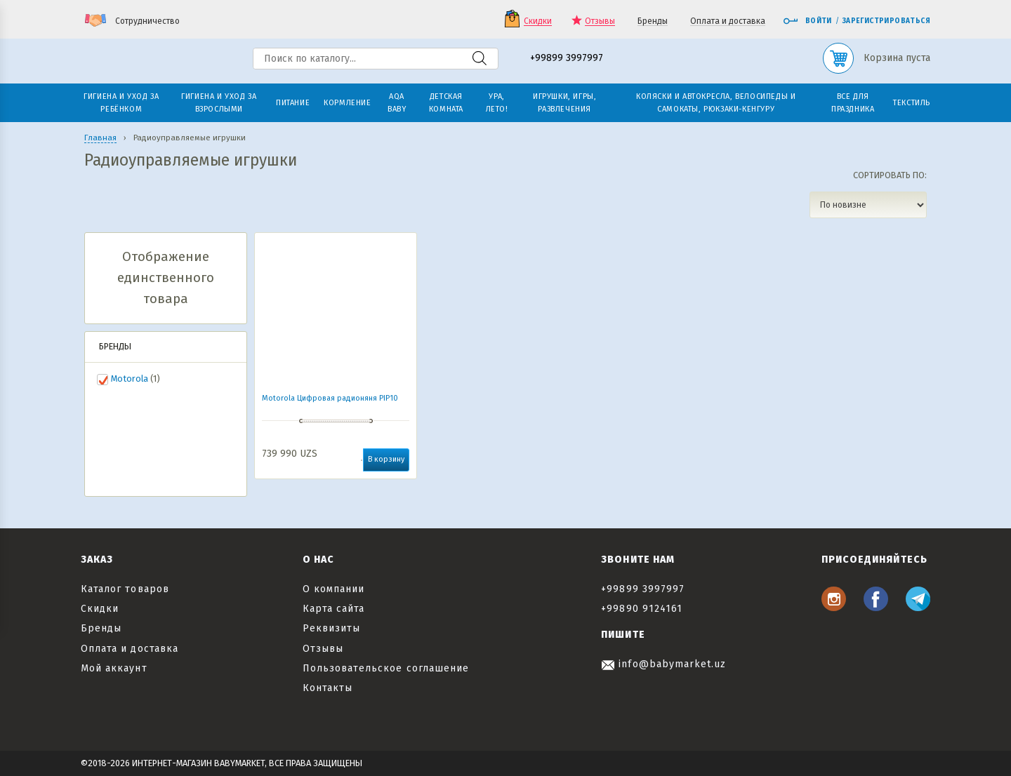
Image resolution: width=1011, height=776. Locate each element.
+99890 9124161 (641, 609)
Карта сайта (334, 609)
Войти (807, 21)
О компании (334, 589)
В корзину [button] (386, 459)
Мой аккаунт (114, 668)
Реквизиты (331, 628)
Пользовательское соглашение (386, 668)
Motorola (129, 378)
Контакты (327, 688)
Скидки (538, 21)
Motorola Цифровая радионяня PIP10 (330, 398)
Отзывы (600, 21)
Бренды (652, 21)
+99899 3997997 (566, 58)
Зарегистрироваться (886, 21)
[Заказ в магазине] (868, 205)
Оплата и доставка (727, 21)
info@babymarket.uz (663, 664)
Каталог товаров (125, 589)
